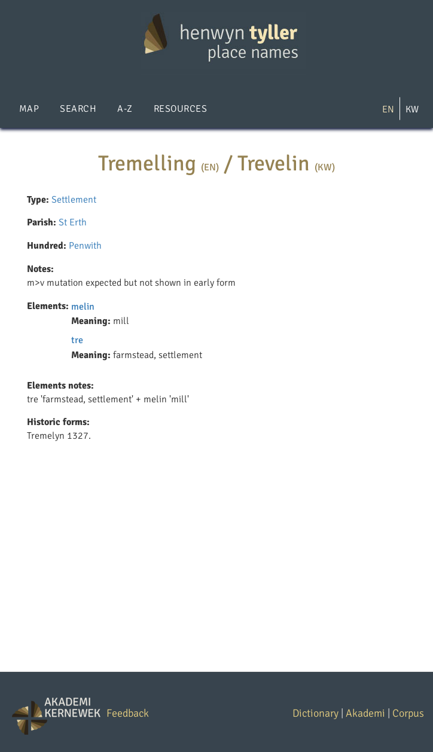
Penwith (85, 246)
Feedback (127, 713)
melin (82, 307)
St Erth (73, 222)
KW (412, 109)
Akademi (365, 713)
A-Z (124, 109)
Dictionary (315, 713)
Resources (180, 109)
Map (29, 109)
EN (388, 109)
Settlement (73, 200)
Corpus (408, 713)
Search (78, 109)
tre (77, 340)
